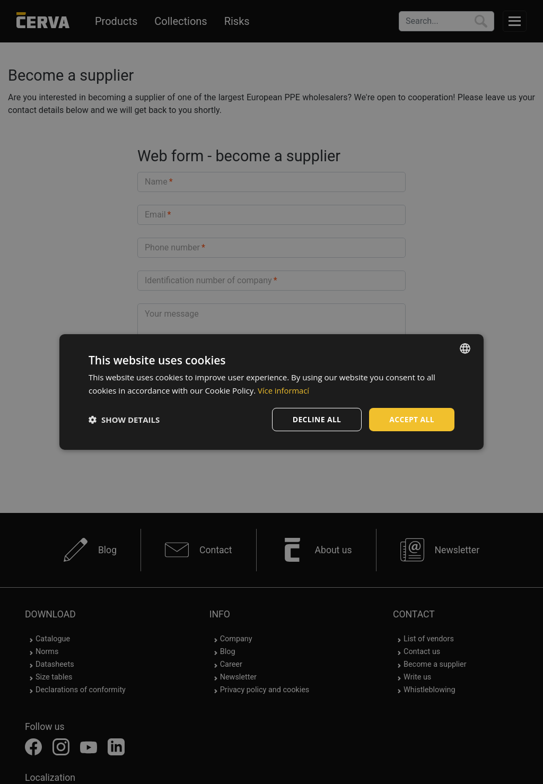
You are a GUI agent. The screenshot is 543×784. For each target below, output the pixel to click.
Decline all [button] (316, 419)
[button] (124, 419)
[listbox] (465, 348)
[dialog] (271, 392)
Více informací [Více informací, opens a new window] (284, 390)
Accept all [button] (411, 419)
